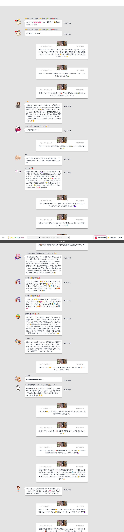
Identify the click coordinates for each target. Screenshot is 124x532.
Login (120, 3)
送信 (83, 527)
